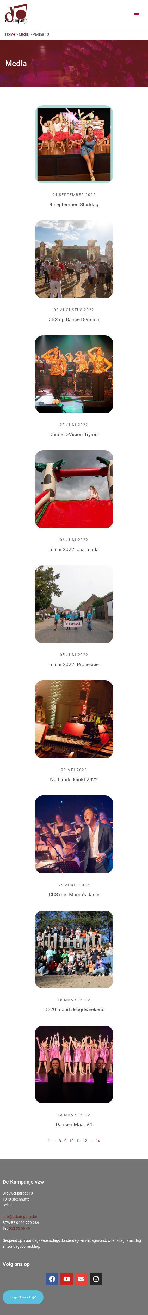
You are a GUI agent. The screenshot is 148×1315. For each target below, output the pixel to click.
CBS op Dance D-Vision (74, 319)
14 (98, 1140)
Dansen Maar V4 (74, 1125)
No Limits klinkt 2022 (74, 780)
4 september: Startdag (74, 204)
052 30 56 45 (19, 1228)
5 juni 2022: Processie (74, 664)
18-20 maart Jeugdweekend (74, 1010)
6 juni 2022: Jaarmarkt (74, 549)
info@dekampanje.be (20, 1217)
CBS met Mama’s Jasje (74, 895)
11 (78, 1140)
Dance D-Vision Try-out (74, 434)
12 (85, 1140)
